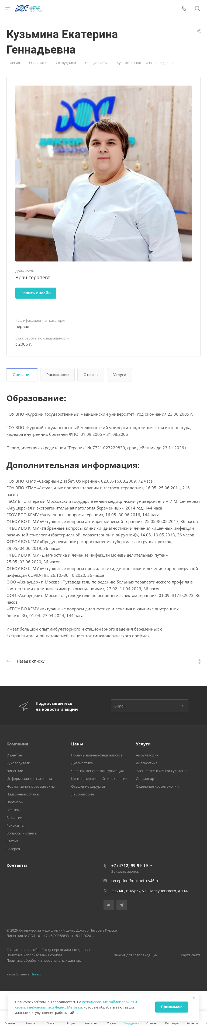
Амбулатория (147, 755)
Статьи (12, 841)
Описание (22, 374)
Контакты (16, 865)
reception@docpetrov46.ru (135, 880)
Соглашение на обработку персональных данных (48, 949)
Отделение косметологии (157, 786)
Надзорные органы (22, 794)
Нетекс (36, 974)
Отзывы (91, 374)
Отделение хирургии (88, 786)
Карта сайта (191, 955)
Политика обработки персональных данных (43, 960)
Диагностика (82, 762)
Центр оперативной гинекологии (99, 778)
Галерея (13, 848)
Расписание (57, 374)
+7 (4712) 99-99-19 (129, 865)
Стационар (145, 778)
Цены (77, 743)
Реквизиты (15, 825)
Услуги (119, 374)
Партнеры (14, 801)
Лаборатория (82, 794)
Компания (17, 743)
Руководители (18, 762)
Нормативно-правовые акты (30, 786)
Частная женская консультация (97, 770)
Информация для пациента (29, 778)
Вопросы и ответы (21, 833)
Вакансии (14, 817)
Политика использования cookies (34, 955)
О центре (14, 755)
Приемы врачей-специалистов (96, 755)
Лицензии (14, 770)
